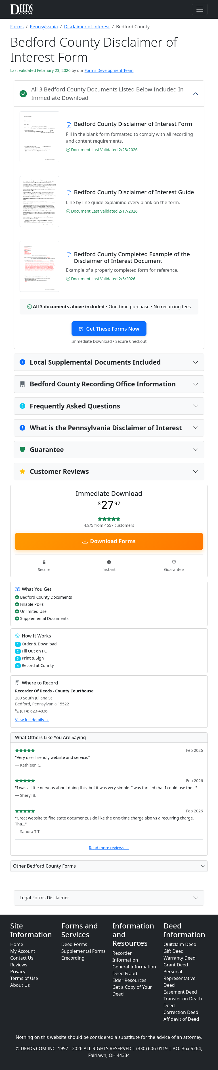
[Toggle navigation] (200, 9)
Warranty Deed (180, 958)
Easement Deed (180, 992)
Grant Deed (176, 965)
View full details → (32, 719)
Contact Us (21, 958)
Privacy (17, 971)
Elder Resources (129, 980)
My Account (22, 951)
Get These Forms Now (109, 328)
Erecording (73, 958)
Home (16, 944)
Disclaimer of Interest (87, 26)
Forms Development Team (109, 70)
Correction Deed (181, 1012)
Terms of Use (24, 978)
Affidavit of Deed (181, 1019)
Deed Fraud (124, 973)
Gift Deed (174, 951)
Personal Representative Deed (180, 978)
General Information (134, 967)
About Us (20, 985)
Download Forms (108, 541)
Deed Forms (74, 944)
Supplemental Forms (83, 951)
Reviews (18, 965)
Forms (17, 26)
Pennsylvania (44, 26)
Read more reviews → (109, 847)
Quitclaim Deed (180, 944)
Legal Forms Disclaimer (44, 897)
